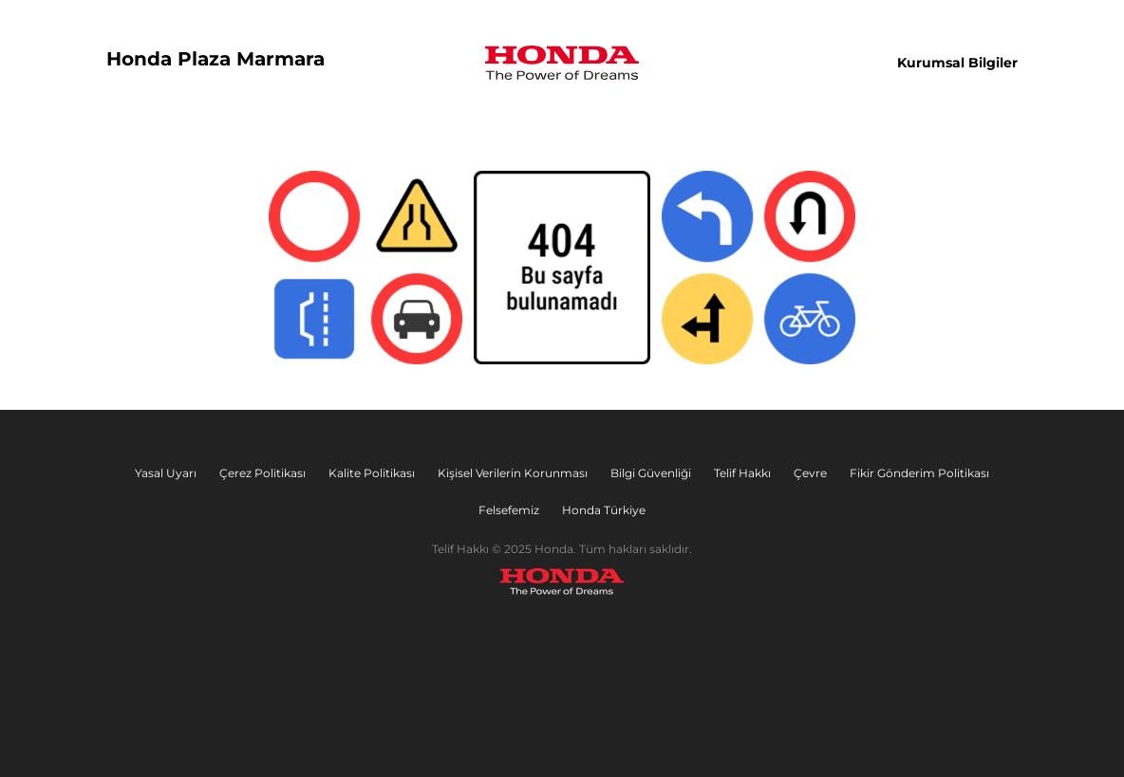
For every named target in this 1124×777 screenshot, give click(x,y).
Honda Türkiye (604, 510)
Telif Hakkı (742, 473)
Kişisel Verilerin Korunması (513, 473)
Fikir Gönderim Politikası (919, 473)
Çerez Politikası (262, 473)
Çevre (810, 473)
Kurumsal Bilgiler (957, 62)
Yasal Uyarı (166, 473)
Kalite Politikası (371, 473)
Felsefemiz (508, 510)
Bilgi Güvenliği (650, 473)
